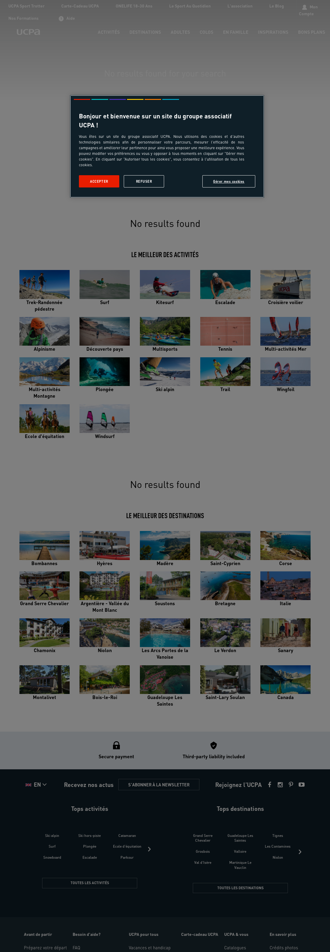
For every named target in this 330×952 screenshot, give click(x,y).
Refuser (144, 181)
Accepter (99, 181)
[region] (167, 146)
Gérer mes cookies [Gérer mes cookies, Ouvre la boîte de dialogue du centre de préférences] (229, 181)
